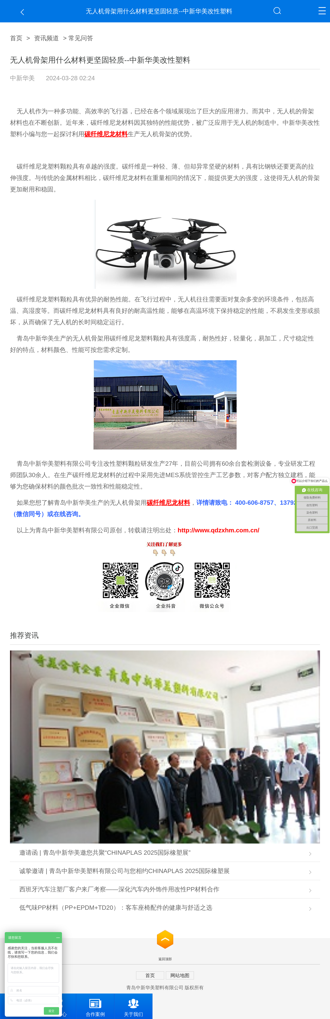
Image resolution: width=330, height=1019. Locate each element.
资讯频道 (46, 38)
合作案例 (95, 1005)
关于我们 (133, 1005)
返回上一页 (23, 12)
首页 (16, 38)
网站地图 (179, 975)
